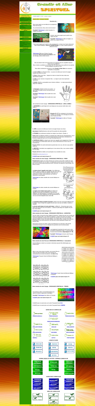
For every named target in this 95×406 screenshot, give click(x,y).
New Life (21, 51)
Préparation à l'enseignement (25, 19)
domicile (34, 16)
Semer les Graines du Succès (25, 49)
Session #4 (22, 34)
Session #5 (22, 35)
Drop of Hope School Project (25, 43)
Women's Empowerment (24, 46)
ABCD (21, 41)
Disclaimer (56, 405)
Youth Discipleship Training (25, 52)
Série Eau (22, 26)
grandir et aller (40, 16)
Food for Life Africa (23, 44)
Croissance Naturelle (23, 25)
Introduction (22, 17)
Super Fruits (22, 50)
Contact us (64, 405)
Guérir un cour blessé (24, 48)
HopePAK (22, 45)
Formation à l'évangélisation (25, 22)
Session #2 (22, 32)
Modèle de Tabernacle (24, 20)
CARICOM (22, 38)
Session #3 (22, 33)
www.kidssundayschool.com (43, 154)
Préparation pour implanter (25, 18)
